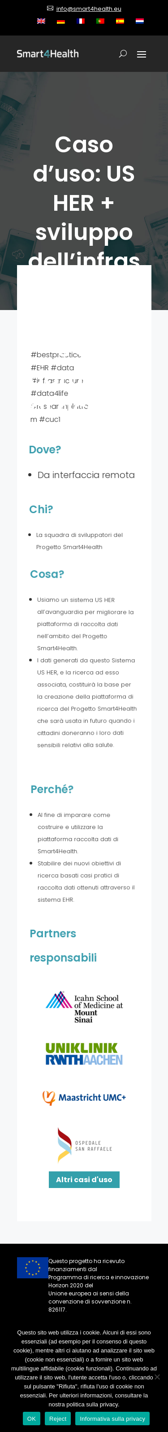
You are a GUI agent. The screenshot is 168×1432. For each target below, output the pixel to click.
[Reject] (156, 1376)
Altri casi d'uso (84, 1180)
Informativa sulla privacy (112, 1418)
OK (31, 1418)
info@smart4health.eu (88, 8)
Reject (57, 1418)
